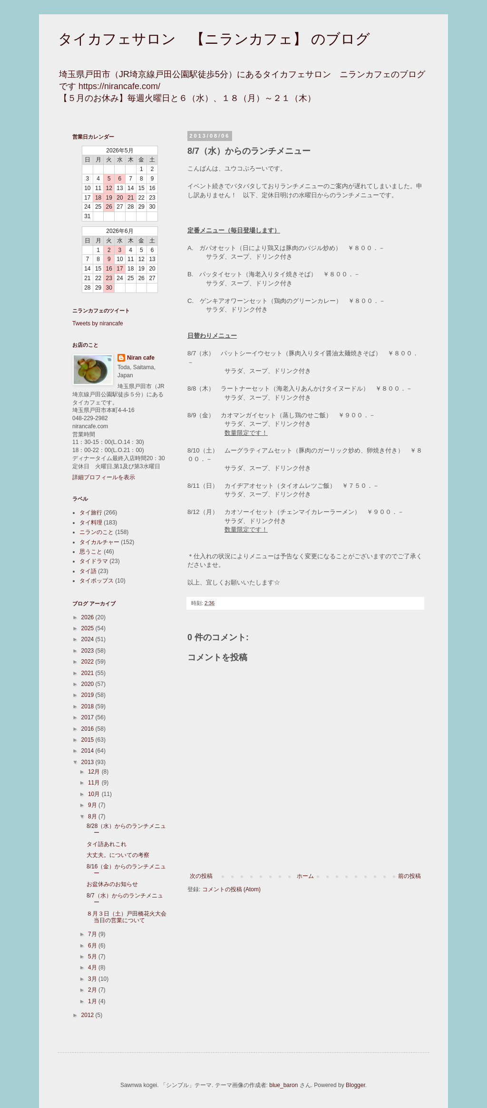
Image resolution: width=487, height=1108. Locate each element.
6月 (93, 945)
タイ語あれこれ (107, 844)
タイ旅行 (90, 512)
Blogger (355, 1085)
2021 (88, 673)
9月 (93, 805)
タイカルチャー (99, 542)
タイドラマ (93, 561)
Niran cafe (141, 357)
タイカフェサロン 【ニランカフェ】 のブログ (214, 39)
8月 (93, 816)
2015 (88, 739)
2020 (88, 684)
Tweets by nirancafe (97, 323)
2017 (88, 717)
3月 (93, 979)
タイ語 (88, 571)
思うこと (90, 551)
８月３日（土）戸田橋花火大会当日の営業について (126, 917)
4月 (93, 967)
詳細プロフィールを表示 (103, 477)
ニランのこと (96, 532)
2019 (88, 695)
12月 (95, 771)
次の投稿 (201, 876)
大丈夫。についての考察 (118, 855)
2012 (88, 1015)
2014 (88, 750)
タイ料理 (90, 522)
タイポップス (96, 580)
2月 (93, 990)
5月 (93, 956)
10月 (95, 794)
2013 (88, 762)
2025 (88, 628)
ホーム (305, 876)
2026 (88, 617)
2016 (88, 728)
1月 (93, 1001)
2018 (88, 706)
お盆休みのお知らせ (112, 884)
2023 (88, 650)
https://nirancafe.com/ (119, 86)
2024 (88, 639)
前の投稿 (409, 876)
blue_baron (283, 1085)
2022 (88, 661)
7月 (93, 934)
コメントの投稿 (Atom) (231, 889)
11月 (95, 782)
